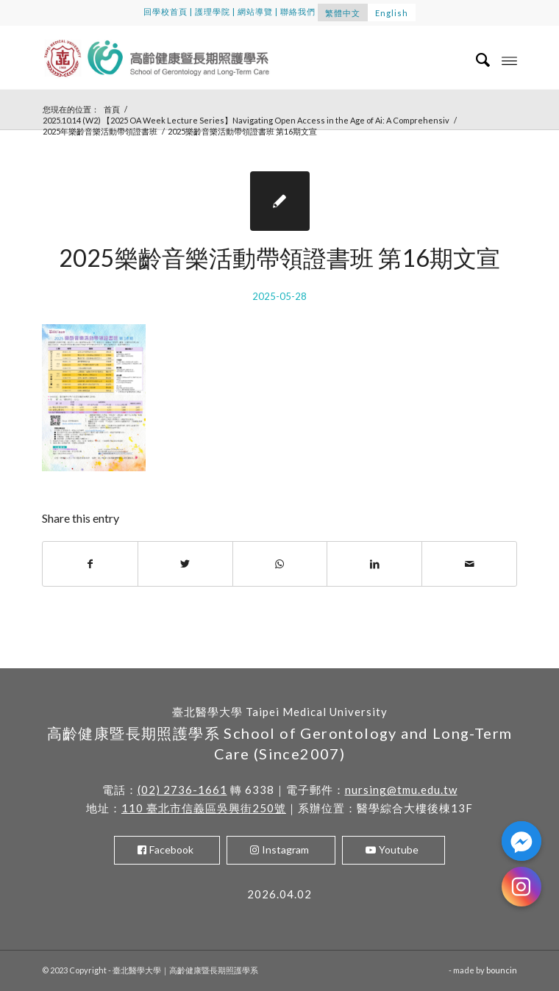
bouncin (501, 970)
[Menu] (509, 59)
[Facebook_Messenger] (521, 841)
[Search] (476, 59)
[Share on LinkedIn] (374, 564)
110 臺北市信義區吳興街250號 (203, 808)
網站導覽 (255, 11)
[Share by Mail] (469, 564)
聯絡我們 (298, 11)
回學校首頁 (165, 11)
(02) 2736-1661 (182, 789)
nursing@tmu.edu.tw (401, 789)
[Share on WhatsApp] (280, 564)
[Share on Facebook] (90, 564)
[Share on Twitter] (185, 564)
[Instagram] (521, 886)
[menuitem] (476, 59)
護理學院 (212, 11)
